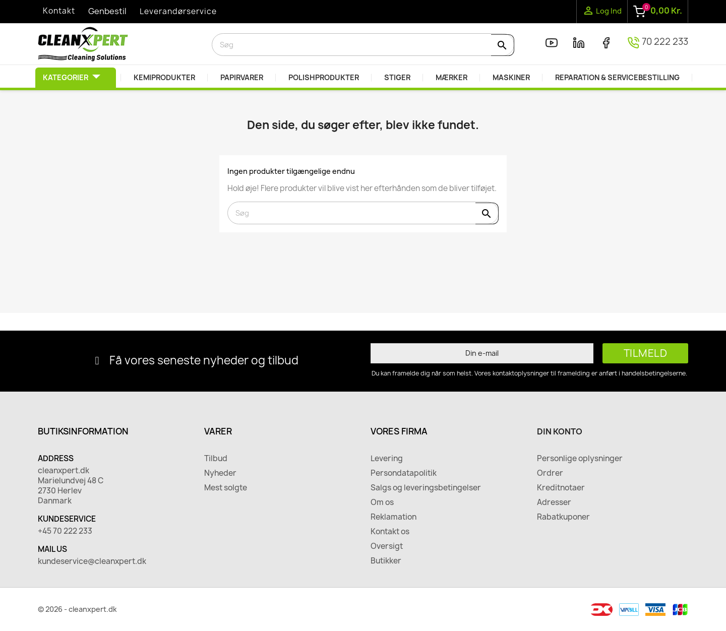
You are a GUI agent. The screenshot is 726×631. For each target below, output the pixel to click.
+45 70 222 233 (65, 531)
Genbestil (107, 11)
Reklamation (393, 517)
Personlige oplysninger (580, 459)
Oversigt (387, 546)
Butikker (386, 561)
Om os (382, 502)
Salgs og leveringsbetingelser (426, 488)
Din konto (559, 431)
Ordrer (550, 473)
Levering (387, 459)
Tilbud (215, 459)
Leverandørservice (178, 11)
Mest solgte (225, 488)
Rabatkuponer (563, 517)
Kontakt (59, 11)
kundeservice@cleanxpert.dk (92, 561)
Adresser (554, 502)
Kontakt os (390, 532)
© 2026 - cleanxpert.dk (77, 609)
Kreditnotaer (561, 488)
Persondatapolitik (404, 473)
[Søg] (363, 44)
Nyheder (220, 473)
